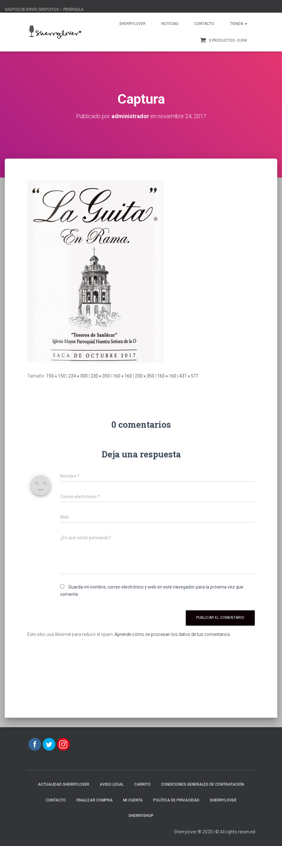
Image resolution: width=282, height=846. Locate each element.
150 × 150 (56, 375)
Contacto (204, 23)
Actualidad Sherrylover (63, 784)
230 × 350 (100, 375)
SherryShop (141, 815)
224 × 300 (78, 375)
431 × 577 (188, 375)
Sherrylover (132, 23)
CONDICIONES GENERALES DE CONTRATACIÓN (202, 784)
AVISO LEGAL (112, 784)
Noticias (169, 23)
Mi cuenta (133, 800)
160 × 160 (122, 375)
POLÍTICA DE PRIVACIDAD (176, 800)
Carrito (142, 784)
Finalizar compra (94, 800)
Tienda (238, 23)
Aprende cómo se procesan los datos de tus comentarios (172, 634)
